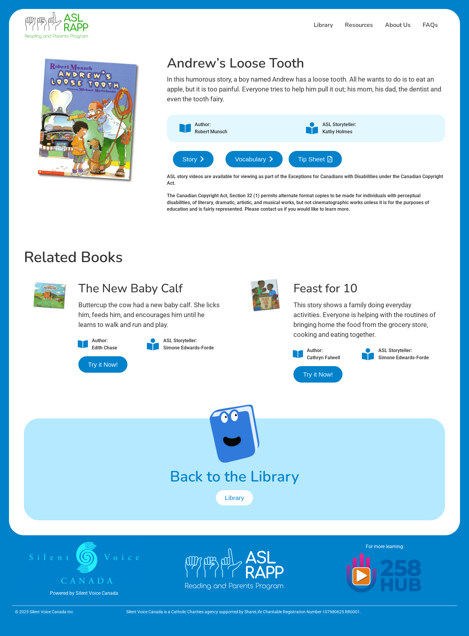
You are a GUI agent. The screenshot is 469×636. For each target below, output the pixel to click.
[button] (193, 159)
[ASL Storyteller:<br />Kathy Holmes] (312, 128)
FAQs (430, 25)
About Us (398, 25)
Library (323, 25)
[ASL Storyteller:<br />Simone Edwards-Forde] (153, 344)
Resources (359, 25)
